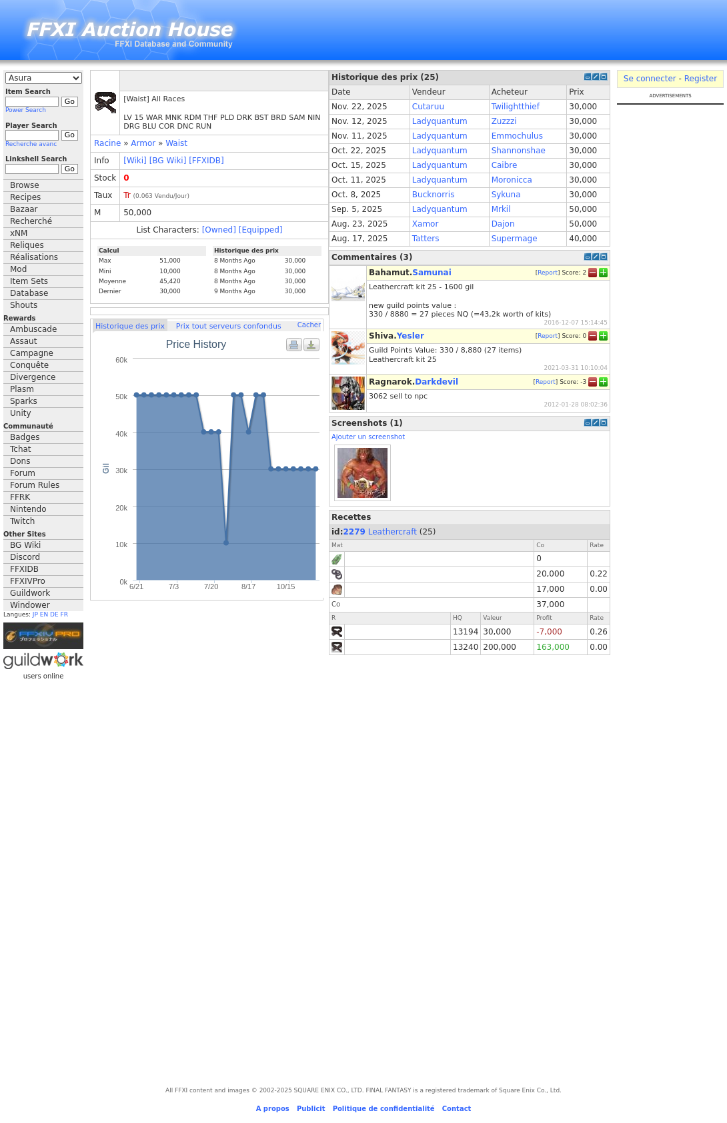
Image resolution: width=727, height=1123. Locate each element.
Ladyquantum (440, 121)
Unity (20, 413)
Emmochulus (517, 136)
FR (64, 614)
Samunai (432, 272)
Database (29, 293)
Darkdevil (436, 382)
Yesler (410, 336)
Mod (18, 269)
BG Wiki (25, 545)
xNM (18, 233)
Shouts (23, 305)
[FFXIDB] (206, 160)
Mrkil (501, 209)
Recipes (25, 197)
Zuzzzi (504, 121)
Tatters (426, 238)
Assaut (23, 341)
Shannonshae (519, 150)
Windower (30, 605)
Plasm (22, 389)
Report (548, 272)
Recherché (31, 221)
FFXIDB (24, 569)
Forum (22, 473)
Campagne (31, 353)
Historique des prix (130, 326)
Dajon (503, 224)
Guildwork (30, 593)
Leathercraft (392, 532)
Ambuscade (33, 329)
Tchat (20, 449)
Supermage (515, 238)
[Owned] (219, 230)
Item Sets (29, 281)
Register (700, 78)
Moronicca (512, 180)
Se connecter (650, 78)
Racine (107, 143)
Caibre (505, 165)
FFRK (20, 497)
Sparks (23, 401)
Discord (25, 557)
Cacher (309, 325)
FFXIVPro (27, 581)
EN (44, 614)
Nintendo (28, 509)
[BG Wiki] (168, 160)
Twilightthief (516, 106)
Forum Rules (34, 485)
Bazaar (24, 209)
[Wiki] (135, 160)
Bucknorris (433, 194)
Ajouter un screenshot (368, 437)
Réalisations (34, 257)
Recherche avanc (31, 144)
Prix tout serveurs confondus (228, 326)
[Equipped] (261, 230)
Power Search (25, 110)
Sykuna (506, 194)
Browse (24, 185)
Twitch (22, 521)
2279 (354, 532)
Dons (20, 461)
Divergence (32, 377)
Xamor (425, 224)
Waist (176, 143)
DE (54, 614)
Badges (24, 437)
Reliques (27, 245)
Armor (143, 143)
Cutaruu (428, 106)
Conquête (29, 365)
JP (35, 614)
